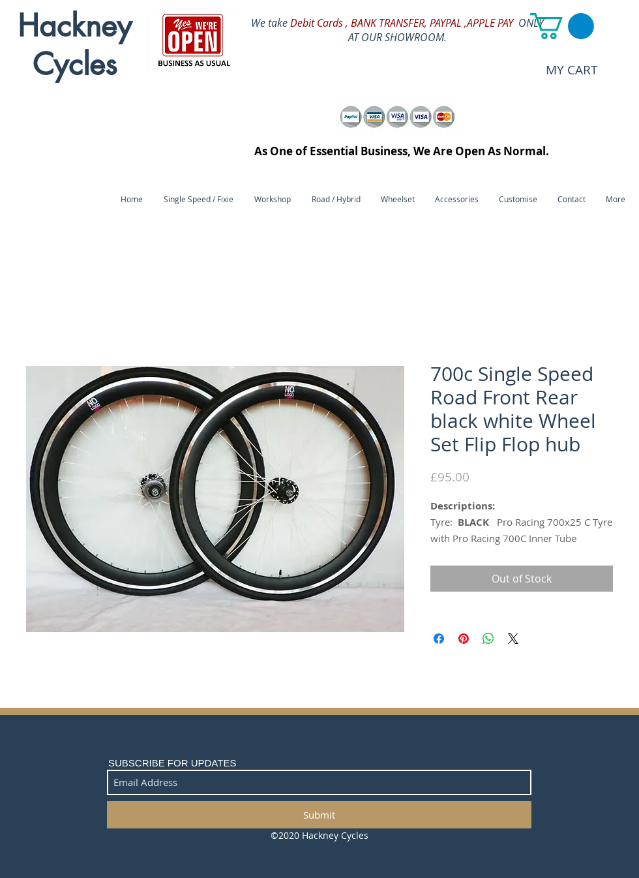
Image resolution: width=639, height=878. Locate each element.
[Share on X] (513, 638)
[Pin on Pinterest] (463, 638)
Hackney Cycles (75, 44)
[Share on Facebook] (439, 638)
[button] (562, 26)
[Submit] (319, 814)
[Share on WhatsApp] (488, 638)
